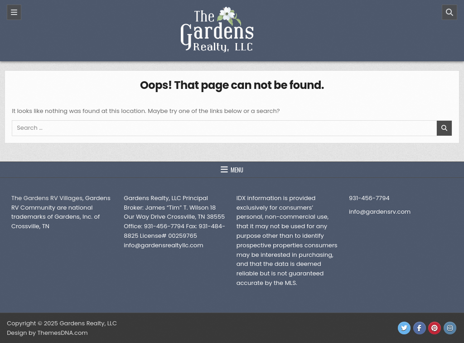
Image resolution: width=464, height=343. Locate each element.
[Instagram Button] (450, 328)
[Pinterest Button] (434, 328)
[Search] (449, 12)
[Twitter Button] (404, 328)
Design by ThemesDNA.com (47, 332)
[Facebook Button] (419, 328)
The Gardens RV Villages (46, 198)
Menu (237, 169)
